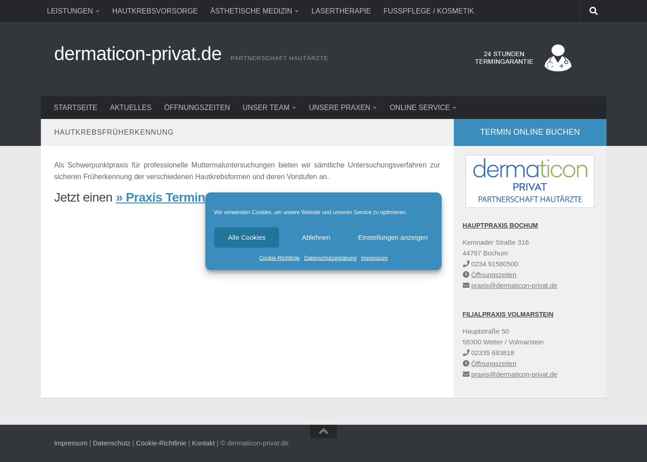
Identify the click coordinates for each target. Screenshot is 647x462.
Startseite (75, 107)
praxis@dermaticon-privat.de (514, 285)
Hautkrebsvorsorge (155, 11)
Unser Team (266, 107)
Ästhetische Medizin (251, 11)
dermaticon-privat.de (138, 53)
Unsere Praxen (339, 107)
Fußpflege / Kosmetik (428, 11)
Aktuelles (130, 107)
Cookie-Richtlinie (279, 258)
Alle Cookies (247, 237)
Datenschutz (111, 443)
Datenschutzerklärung (330, 258)
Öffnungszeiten (197, 107)
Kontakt (203, 443)
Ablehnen (316, 237)
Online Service (420, 107)
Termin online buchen (530, 132)
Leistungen (70, 11)
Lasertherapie (341, 11)
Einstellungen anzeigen (393, 237)
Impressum (374, 258)
